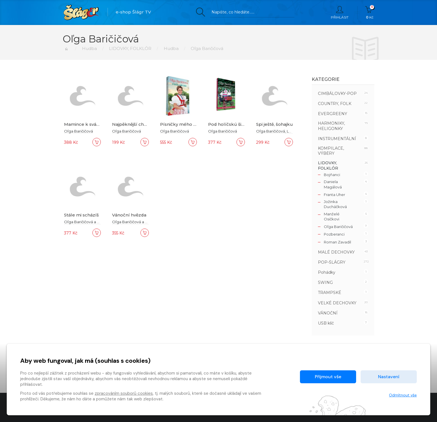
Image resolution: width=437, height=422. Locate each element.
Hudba (89, 48)
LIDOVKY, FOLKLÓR (130, 48)
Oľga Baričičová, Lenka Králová (284, 131)
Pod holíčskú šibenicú (232, 124)
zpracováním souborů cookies (124, 393)
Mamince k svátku (84, 124)
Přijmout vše (328, 377)
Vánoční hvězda (129, 215)
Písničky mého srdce (183, 124)
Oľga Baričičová (78, 131)
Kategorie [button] (326, 79)
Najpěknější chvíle (132, 124)
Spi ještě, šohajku (274, 124)
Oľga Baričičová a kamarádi (89, 222)
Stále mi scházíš (81, 215)
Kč (369, 12)
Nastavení (388, 377)
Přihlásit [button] (340, 12)
